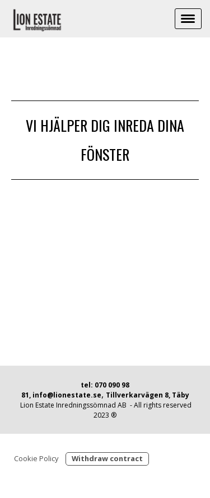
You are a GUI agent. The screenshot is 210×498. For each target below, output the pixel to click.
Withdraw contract (107, 458)
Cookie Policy (36, 458)
